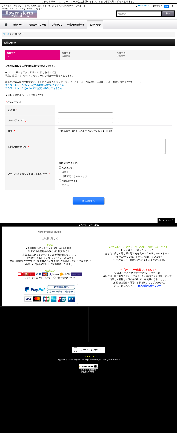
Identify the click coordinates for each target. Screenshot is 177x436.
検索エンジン (69, 167)
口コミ (65, 172)
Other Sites (143, 6)
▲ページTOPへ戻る (88, 225)
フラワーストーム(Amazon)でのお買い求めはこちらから (34, 85)
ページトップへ (168, 220)
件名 (10, 130)
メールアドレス (16, 120)
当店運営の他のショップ (74, 176)
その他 (65, 185)
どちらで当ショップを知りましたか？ (28, 174)
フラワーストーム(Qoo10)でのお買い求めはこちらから (33, 88)
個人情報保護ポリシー (149, 285)
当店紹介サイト (70, 180)
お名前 (12, 110)
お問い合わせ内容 (17, 146)
